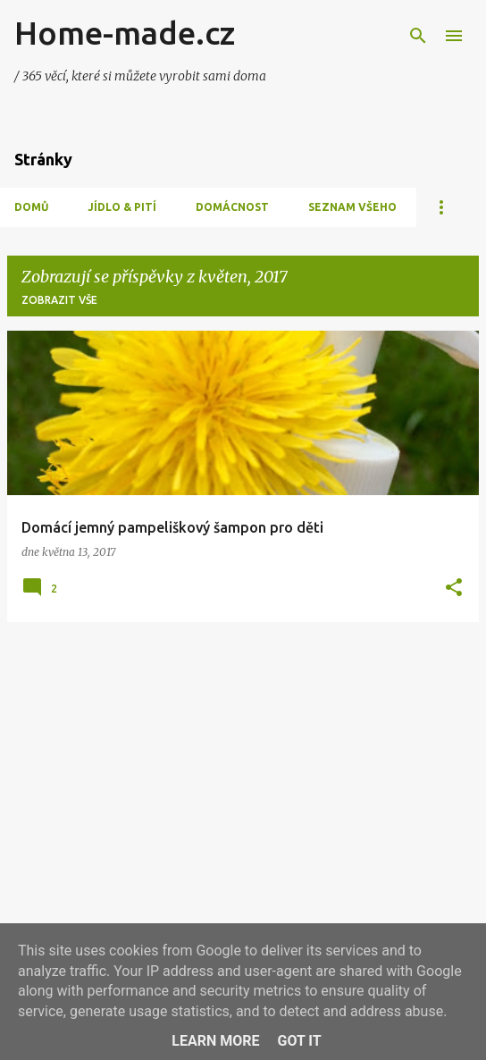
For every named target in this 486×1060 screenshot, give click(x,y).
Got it (299, 1040)
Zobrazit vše (59, 300)
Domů (31, 207)
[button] (454, 588)
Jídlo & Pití (122, 207)
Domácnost (232, 207)
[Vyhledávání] (418, 35)
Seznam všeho (352, 207)
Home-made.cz (124, 32)
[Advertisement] (243, 761)
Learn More (215, 1040)
